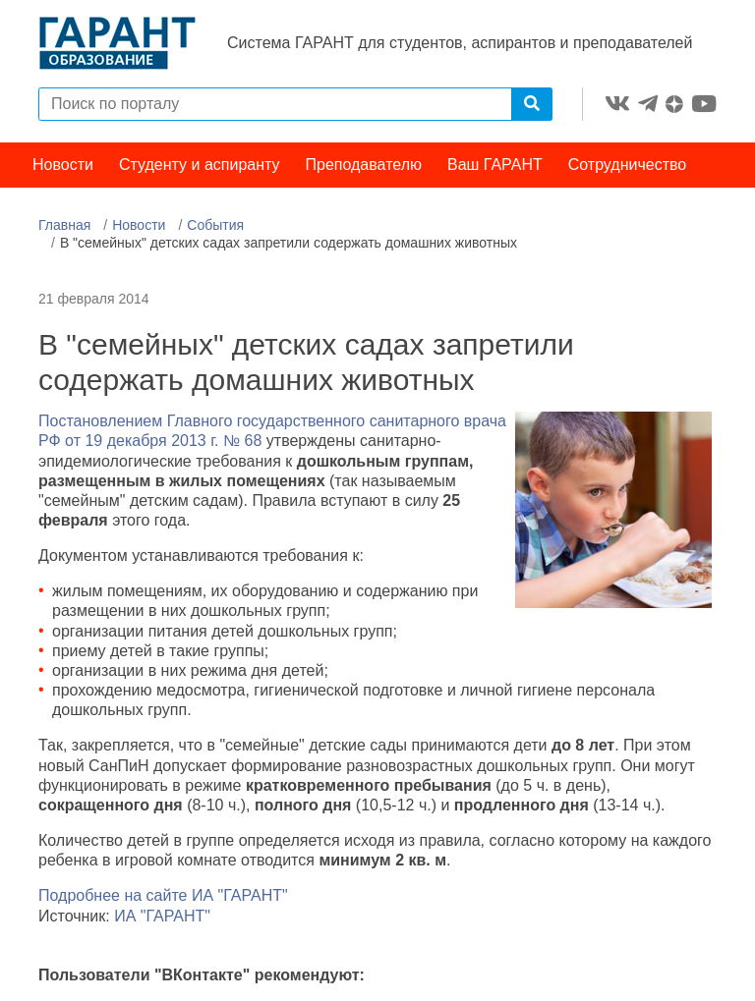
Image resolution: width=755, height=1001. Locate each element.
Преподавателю (364, 164)
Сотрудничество (627, 164)
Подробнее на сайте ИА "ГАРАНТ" (163, 895)
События (215, 225)
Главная (64, 225)
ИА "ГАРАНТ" (162, 916)
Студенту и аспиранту (199, 164)
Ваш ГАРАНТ (495, 164)
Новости (62, 164)
